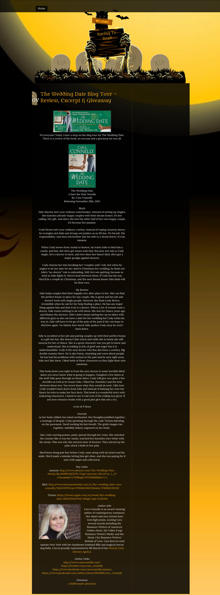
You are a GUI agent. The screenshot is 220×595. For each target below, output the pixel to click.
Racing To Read (106, 35)
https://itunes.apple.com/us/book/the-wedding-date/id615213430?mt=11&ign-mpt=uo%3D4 (86, 496)
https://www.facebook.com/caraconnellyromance (82, 569)
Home (41, 8)
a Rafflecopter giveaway (82, 583)
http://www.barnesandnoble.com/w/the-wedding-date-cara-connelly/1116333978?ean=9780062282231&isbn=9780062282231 (83, 486)
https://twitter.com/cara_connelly (82, 565)
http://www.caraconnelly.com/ (82, 562)
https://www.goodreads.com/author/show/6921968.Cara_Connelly (82, 573)
